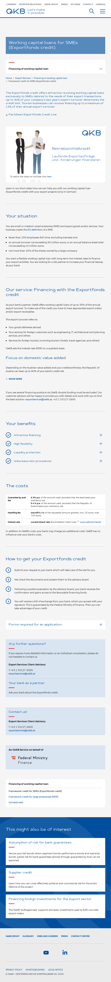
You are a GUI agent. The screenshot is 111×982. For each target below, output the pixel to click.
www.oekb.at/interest (90, 522)
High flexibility (58, 443)
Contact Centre (80, 936)
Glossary (28, 936)
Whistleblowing (35, 969)
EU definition (35, 229)
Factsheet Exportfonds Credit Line (33, 114)
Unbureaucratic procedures (58, 461)
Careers (11, 4)
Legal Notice (55, 969)
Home (9, 78)
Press (64, 4)
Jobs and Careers (47, 936)
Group (12, 936)
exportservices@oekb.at (39, 399)
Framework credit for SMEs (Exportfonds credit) (35, 791)
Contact (88, 4)
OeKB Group (51, 4)
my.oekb (75, 4)
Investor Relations (30, 4)
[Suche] (91, 10)
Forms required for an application (55, 624)
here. (49, 176)
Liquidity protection (58, 452)
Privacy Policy (14, 969)
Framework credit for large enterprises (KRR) (33, 796)
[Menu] (102, 10)
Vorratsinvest (16, 802)
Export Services (22, 78)
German (100, 4)
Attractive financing (58, 435)
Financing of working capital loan (50, 78)
